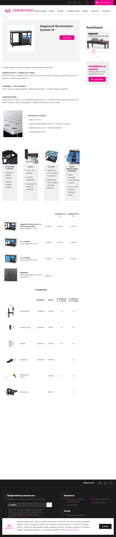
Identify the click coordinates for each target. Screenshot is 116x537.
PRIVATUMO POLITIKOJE (21, 517)
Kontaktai (106, 11)
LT (87, 2)
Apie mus (95, 11)
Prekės (51, 11)
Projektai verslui (73, 11)
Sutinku (105, 526)
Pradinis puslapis (40, 11)
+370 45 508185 (72, 505)
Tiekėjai (85, 11)
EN (92, 2)
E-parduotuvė (105, 2)
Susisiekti (67, 38)
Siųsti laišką (98, 79)
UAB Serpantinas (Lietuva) (75, 515)
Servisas (60, 11)
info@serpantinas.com (102, 499)
